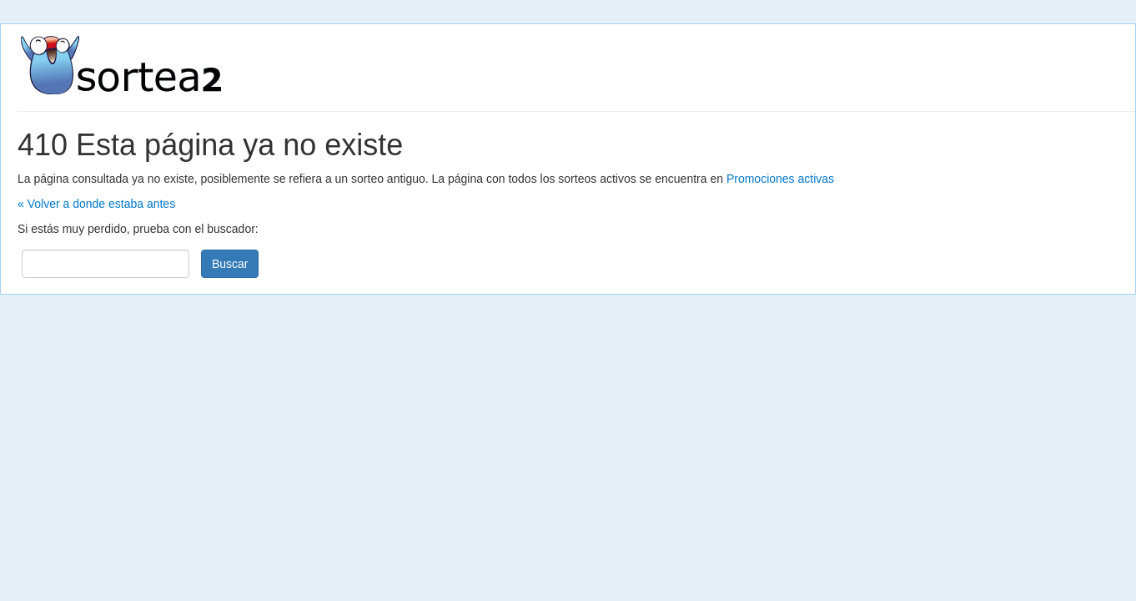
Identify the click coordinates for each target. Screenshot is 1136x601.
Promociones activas (780, 178)
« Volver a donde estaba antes (96, 203)
